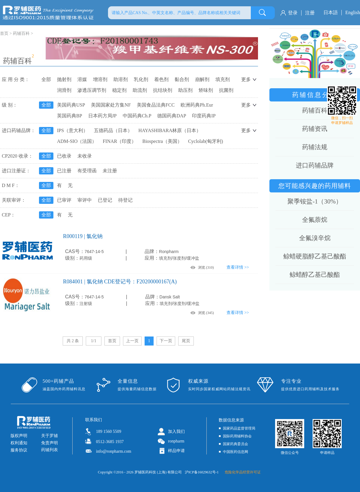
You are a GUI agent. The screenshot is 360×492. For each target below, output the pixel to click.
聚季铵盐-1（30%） (314, 201)
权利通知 (18, 443)
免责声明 (49, 443)
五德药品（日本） (113, 130)
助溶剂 (120, 79)
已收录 (64, 155)
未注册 (110, 170)
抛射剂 (64, 79)
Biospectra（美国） (162, 141)
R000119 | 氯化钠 (83, 236)
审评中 (84, 200)
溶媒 (82, 79)
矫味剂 (206, 90)
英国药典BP (69, 115)
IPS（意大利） (72, 130)
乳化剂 (141, 79)
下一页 (166, 341)
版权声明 (18, 435)
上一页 (132, 341)
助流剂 (140, 90)
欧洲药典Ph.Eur (197, 104)
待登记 (125, 200)
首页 (112, 341)
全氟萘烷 (314, 219)
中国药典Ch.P (137, 115)
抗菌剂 (226, 90)
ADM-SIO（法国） (77, 141)
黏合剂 (182, 79)
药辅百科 (21, 33)
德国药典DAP (171, 115)
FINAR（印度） (119, 141)
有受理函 (87, 170)
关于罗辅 (49, 435)
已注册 (64, 170)
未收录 (84, 155)
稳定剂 (119, 90)
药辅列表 (49, 450)
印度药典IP (203, 115)
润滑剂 (64, 90)
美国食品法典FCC (156, 104)
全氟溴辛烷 (315, 238)
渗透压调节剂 (91, 90)
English (352, 12)
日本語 (330, 12)
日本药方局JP (102, 115)
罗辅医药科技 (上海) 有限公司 (158, 472)
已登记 (105, 200)
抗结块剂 (162, 90)
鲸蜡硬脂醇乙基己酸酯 (314, 256)
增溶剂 (100, 79)
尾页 (186, 341)
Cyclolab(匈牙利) (205, 141)
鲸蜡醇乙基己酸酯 (315, 274)
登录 (293, 12)
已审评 (64, 200)
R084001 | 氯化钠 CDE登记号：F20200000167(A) (120, 282)
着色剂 (161, 79)
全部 (46, 79)
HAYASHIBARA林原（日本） (169, 130)
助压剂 (185, 90)
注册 (310, 12)
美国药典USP (71, 104)
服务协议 (18, 450)
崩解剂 (202, 79)
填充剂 (222, 79)
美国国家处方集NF (110, 104)
